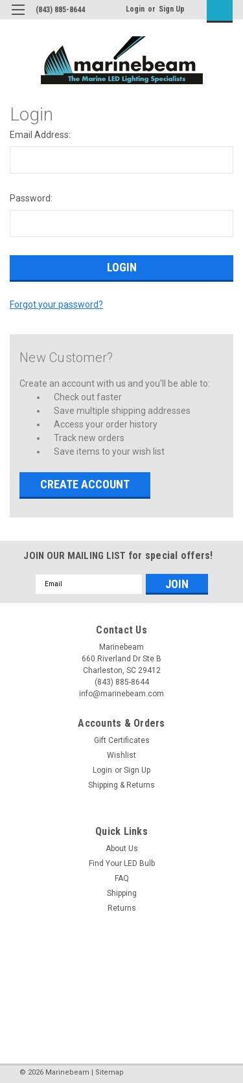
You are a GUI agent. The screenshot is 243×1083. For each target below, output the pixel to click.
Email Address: (40, 135)
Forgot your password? (56, 304)
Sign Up (172, 9)
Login (135, 9)
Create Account (85, 484)
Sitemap (109, 1072)
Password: (31, 198)
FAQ (122, 878)
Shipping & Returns (121, 785)
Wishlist (121, 755)
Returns (122, 908)
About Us (122, 848)
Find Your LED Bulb (122, 863)
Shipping (122, 893)
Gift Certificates (122, 740)
